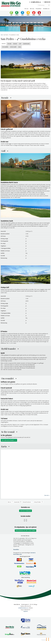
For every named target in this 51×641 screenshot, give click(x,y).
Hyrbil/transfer (26, 43)
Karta (19, 47)
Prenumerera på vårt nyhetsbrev (25, 530)
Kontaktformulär (25, 510)
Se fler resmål (13, 47)
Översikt (9, 43)
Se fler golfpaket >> (9, 440)
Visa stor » (46, 495)
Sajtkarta (25, 611)
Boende (15, 43)
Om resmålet (5, 47)
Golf (20, 43)
